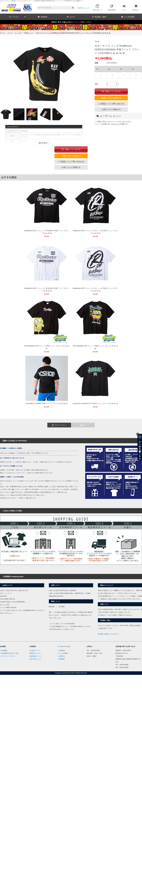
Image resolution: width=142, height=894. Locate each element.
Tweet (97, 41)
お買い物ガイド (97, 7)
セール (71, 17)
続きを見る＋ (44, 143)
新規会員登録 (112, 7)
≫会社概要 (3, 650)
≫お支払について (34, 650)
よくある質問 (127, 17)
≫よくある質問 (63, 653)
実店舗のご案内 (99, 17)
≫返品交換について (35, 656)
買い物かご (136, 7)
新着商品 (42, 17)
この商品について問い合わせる (111, 104)
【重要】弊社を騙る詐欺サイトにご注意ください (71, 22)
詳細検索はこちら (83, 8)
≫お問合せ (61, 656)
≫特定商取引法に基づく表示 (9, 653)
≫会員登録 (61, 650)
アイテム (17, 17)
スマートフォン (59, 425)
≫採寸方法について (35, 659)
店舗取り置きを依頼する (111, 98)
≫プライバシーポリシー (8, 656)
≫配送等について (34, 653)
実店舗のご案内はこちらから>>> (108, 634)
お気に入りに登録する (111, 109)
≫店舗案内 (61, 659)
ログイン (124, 7)
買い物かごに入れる (111, 91)
